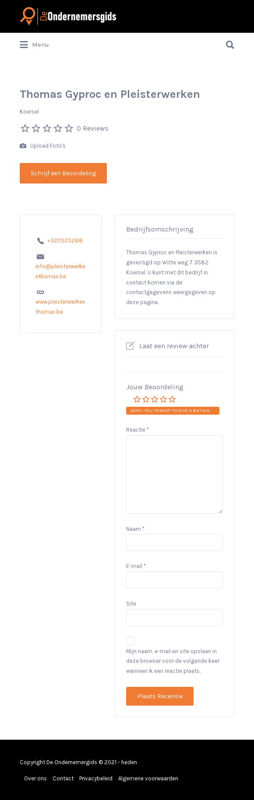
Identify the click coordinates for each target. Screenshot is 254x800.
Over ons (35, 778)
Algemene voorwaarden (148, 778)
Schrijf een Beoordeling (63, 173)
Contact (63, 778)
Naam (135, 529)
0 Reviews (93, 128)
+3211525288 (65, 240)
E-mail (136, 566)
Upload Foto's (43, 146)
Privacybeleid (96, 778)
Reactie (137, 429)
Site (131, 603)
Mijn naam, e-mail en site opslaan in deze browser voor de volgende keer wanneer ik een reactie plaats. (172, 661)
